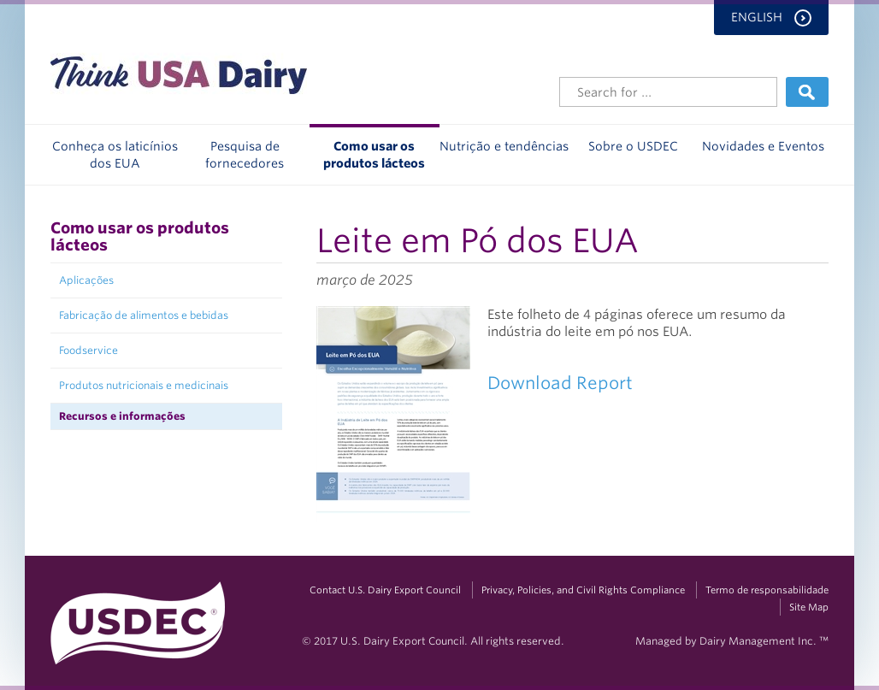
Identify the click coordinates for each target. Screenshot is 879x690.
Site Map (809, 607)
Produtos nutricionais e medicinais (143, 385)
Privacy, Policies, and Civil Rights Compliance (583, 590)
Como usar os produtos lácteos (374, 154)
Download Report (560, 383)
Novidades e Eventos (763, 146)
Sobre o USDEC (633, 146)
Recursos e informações (122, 416)
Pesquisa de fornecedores (244, 154)
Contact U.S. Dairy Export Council (385, 590)
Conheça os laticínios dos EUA (115, 154)
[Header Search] (668, 92)
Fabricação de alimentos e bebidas (143, 315)
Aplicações (86, 280)
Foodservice (88, 350)
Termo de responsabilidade (767, 590)
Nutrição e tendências (504, 146)
